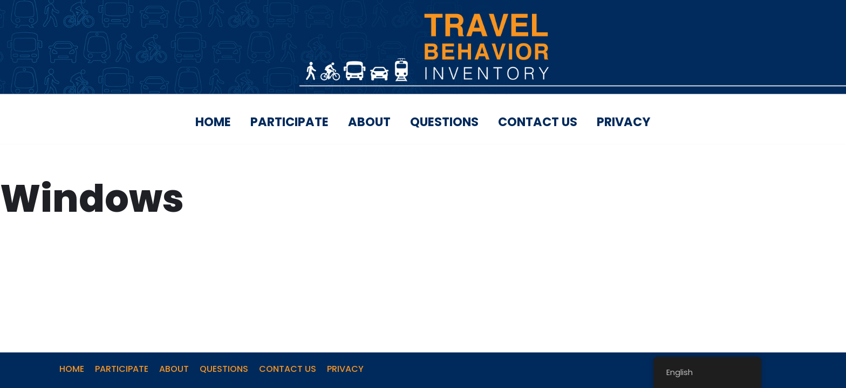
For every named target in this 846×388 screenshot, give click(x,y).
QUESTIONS (444, 121)
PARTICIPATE (289, 121)
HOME (213, 121)
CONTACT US (537, 121)
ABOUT (369, 121)
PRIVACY (624, 121)
